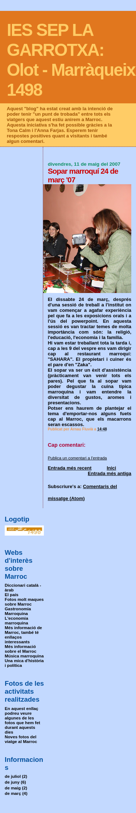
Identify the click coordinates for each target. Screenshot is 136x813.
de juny (12, 782)
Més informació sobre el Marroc (20, 648)
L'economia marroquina (16, 620)
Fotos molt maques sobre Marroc (24, 601)
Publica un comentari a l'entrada (77, 458)
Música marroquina (24, 655)
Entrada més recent (70, 468)
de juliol (13, 776)
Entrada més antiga (109, 473)
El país (11, 594)
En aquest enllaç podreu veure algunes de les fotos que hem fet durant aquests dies (22, 720)
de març (13, 793)
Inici (111, 468)
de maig (13, 787)
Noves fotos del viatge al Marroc (21, 739)
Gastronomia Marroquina (18, 611)
